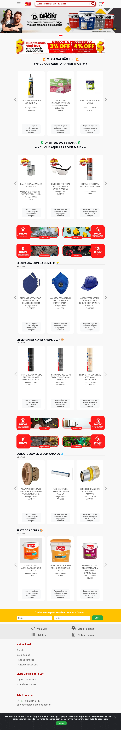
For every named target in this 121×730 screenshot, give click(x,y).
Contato (20, 650)
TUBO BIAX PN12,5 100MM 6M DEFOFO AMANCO (90, 491)
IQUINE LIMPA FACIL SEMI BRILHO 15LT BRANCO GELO (90, 568)
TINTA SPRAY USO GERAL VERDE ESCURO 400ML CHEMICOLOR (31, 377)
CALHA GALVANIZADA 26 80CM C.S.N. (90, 185)
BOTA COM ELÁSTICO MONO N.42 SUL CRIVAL (31, 299)
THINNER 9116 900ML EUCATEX (31, 567)
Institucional (23, 644)
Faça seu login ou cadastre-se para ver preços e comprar (31, 129)
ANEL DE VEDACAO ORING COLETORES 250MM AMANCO (31, 491)
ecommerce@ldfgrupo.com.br (33, 704)
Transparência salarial (27, 664)
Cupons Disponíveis (26, 679)
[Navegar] (15, 100)
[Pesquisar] (93, 4)
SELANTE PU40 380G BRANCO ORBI (31, 185)
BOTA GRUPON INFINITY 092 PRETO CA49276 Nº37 (31, 103)
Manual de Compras (26, 684)
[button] (60, 35)
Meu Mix (38, 628)
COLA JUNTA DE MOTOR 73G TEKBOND (90, 101)
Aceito (61, 723)
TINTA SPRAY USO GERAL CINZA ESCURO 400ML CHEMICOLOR (90, 377)
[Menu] (18, 4)
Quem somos (23, 655)
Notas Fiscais (82, 635)
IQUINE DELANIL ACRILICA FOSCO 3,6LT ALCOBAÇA (60, 568)
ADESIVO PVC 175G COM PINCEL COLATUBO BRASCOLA (60, 186)
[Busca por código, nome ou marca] (62, 4)
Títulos (38, 635)
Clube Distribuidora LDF (30, 673)
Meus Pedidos (82, 628)
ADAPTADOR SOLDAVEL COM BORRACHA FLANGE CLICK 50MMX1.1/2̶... (60, 491)
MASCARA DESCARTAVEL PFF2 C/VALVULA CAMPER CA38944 (90, 300)
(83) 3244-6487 (28, 701)
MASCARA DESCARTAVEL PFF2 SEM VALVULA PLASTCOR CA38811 (60, 300)
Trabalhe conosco (25, 660)
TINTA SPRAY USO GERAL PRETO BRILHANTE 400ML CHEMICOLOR (60, 377)
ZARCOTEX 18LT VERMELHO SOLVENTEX (60, 101)
